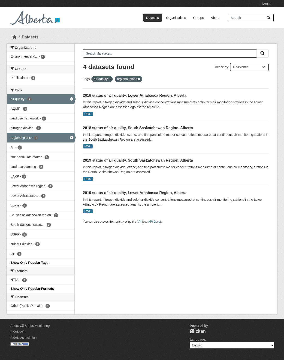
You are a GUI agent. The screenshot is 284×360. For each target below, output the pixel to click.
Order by (221, 67)
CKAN (197, 331)
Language (197, 339)
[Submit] (268, 18)
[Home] (14, 37)
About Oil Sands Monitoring (30, 326)
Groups (198, 18)
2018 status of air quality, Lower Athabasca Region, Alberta (134, 95)
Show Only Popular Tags (29, 262)
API (139, 221)
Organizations (176, 18)
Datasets (152, 18)
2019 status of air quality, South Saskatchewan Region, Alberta (138, 160)
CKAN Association (23, 338)
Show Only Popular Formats (32, 288)
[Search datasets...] (251, 18)
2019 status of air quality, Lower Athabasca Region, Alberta (134, 193)
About (215, 18)
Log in (266, 3)
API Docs (154, 221)
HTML (88, 114)
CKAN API (17, 332)
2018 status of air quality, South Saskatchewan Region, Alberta (138, 128)
